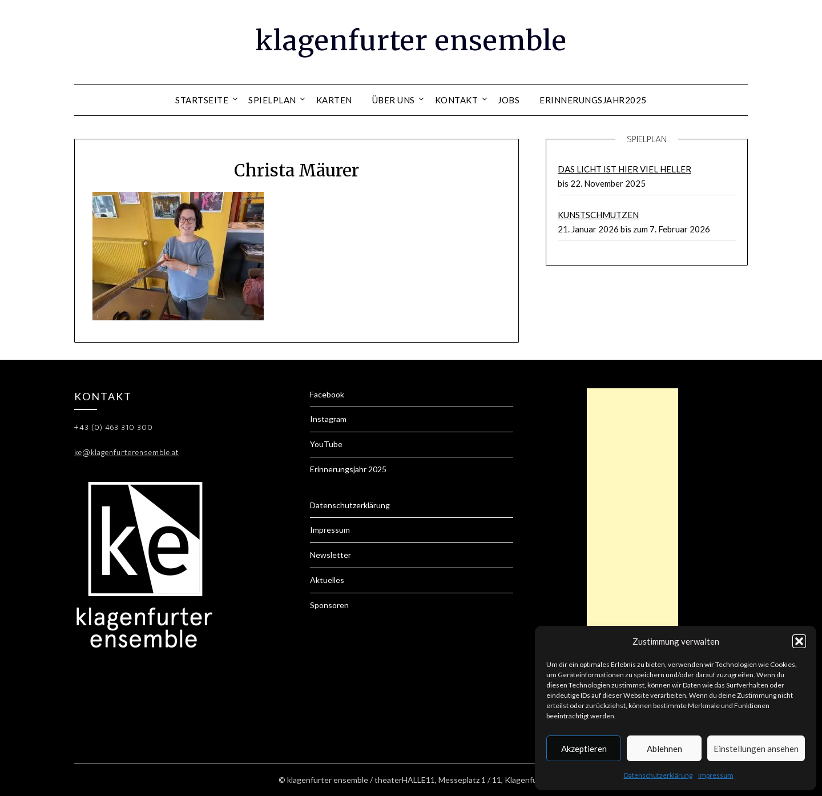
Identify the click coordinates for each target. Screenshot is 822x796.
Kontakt (456, 100)
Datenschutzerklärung (658, 775)
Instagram (328, 419)
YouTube (326, 444)
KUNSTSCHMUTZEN (598, 215)
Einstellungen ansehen (756, 748)
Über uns (393, 100)
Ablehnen (664, 748)
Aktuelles (327, 580)
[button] (799, 641)
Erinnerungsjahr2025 (593, 100)
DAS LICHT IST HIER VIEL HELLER (624, 169)
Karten (334, 100)
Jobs (508, 100)
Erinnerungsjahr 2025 (348, 469)
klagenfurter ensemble (411, 40)
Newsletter (330, 555)
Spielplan (272, 100)
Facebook (327, 394)
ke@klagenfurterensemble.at (126, 452)
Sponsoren (329, 605)
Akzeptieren (584, 748)
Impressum (716, 775)
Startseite (201, 100)
